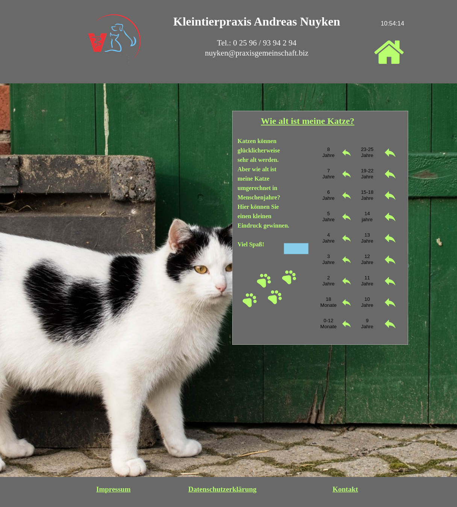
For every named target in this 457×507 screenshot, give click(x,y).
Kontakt (345, 489)
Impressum (113, 489)
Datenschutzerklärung (222, 489)
